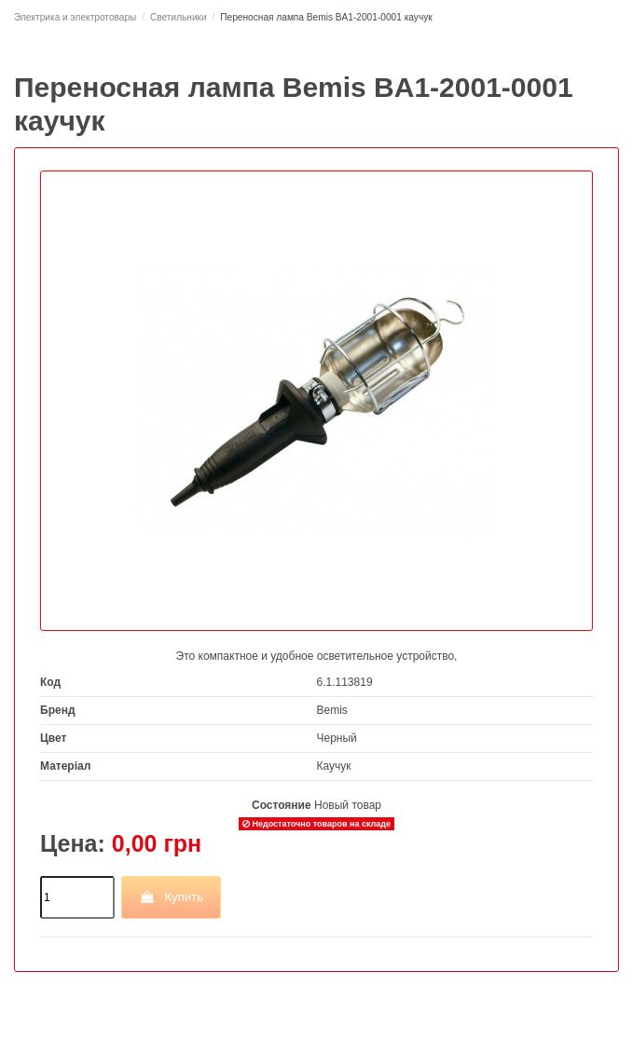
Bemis (332, 710)
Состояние (281, 805)
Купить (171, 897)
